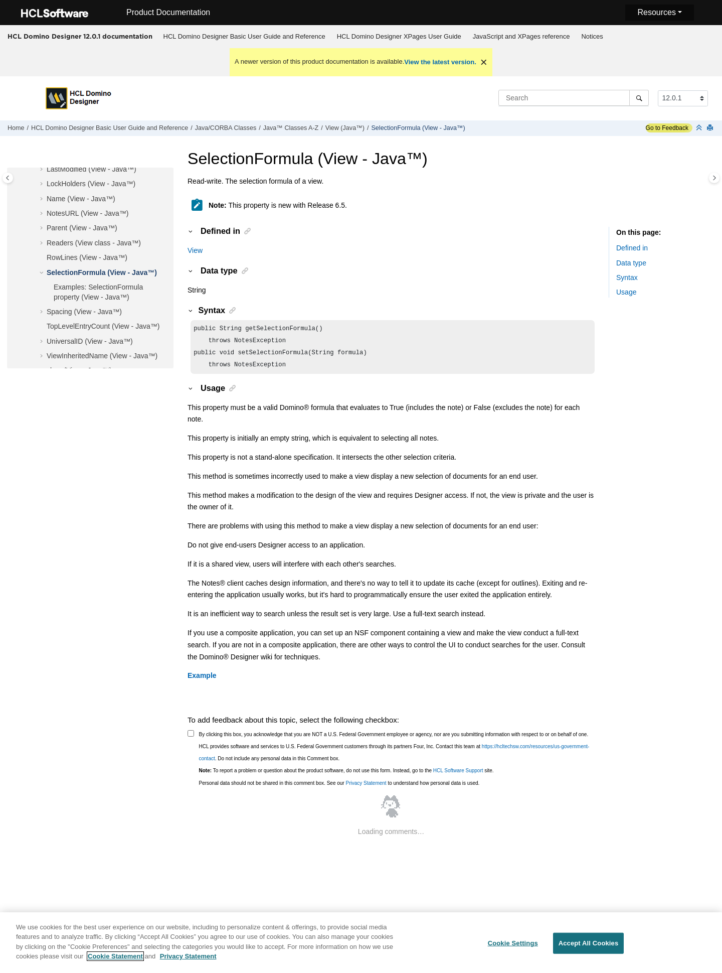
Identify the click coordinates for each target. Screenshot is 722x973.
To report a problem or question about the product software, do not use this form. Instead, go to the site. (346, 774)
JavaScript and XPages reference (521, 36)
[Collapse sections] (699, 128)
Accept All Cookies (589, 947)
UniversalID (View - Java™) (90, 341)
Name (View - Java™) (81, 199)
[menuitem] (244, 36)
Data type (631, 263)
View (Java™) (345, 127)
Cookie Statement (115, 961)
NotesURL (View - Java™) (87, 213)
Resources (656, 12)
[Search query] (573, 98)
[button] (43, 170)
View (195, 250)
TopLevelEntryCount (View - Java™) (103, 326)
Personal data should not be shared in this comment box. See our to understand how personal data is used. (339, 787)
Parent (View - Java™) (82, 228)
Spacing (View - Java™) (84, 312)
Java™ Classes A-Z (291, 127)
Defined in (632, 248)
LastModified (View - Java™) (91, 169)
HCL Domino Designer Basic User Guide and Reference (244, 36)
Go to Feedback (667, 127)
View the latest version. (440, 62)
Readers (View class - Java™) (94, 243)
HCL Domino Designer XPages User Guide (399, 36)
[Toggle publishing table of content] (8, 178)
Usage (626, 292)
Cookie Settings (513, 947)
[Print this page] (710, 128)
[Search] (639, 98)
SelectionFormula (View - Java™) (418, 127)
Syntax (627, 277)
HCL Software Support (458, 774)
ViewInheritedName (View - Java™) (102, 356)
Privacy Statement (365, 787)
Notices (592, 36)
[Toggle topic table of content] (714, 178)
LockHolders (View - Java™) (91, 184)
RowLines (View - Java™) (87, 257)
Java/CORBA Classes (225, 127)
